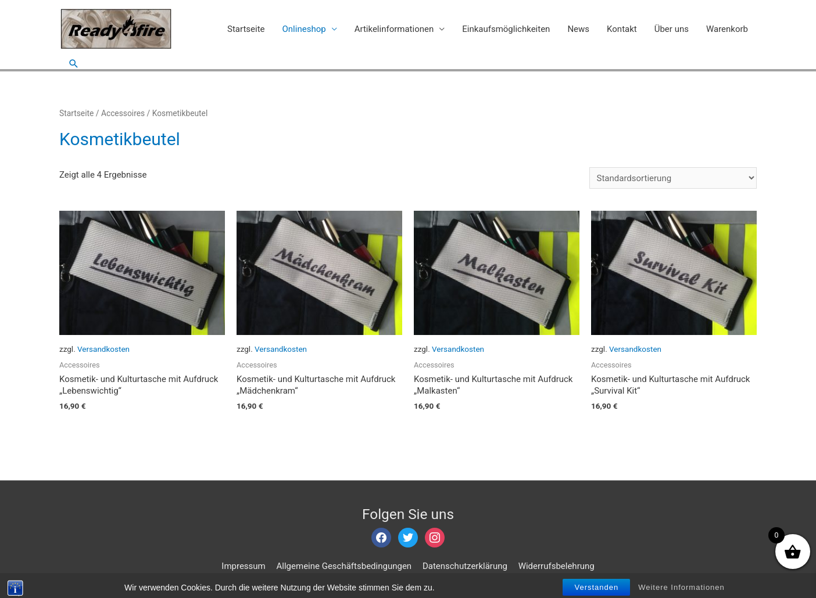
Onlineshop (304, 29)
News (578, 29)
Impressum (243, 566)
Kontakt (622, 29)
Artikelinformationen (394, 29)
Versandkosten (103, 349)
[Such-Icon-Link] (74, 63)
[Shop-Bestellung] (673, 178)
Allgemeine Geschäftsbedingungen (344, 566)
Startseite (246, 29)
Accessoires (123, 113)
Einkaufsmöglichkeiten (506, 29)
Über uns (671, 29)
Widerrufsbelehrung (556, 566)
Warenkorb (727, 29)
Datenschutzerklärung (465, 566)
